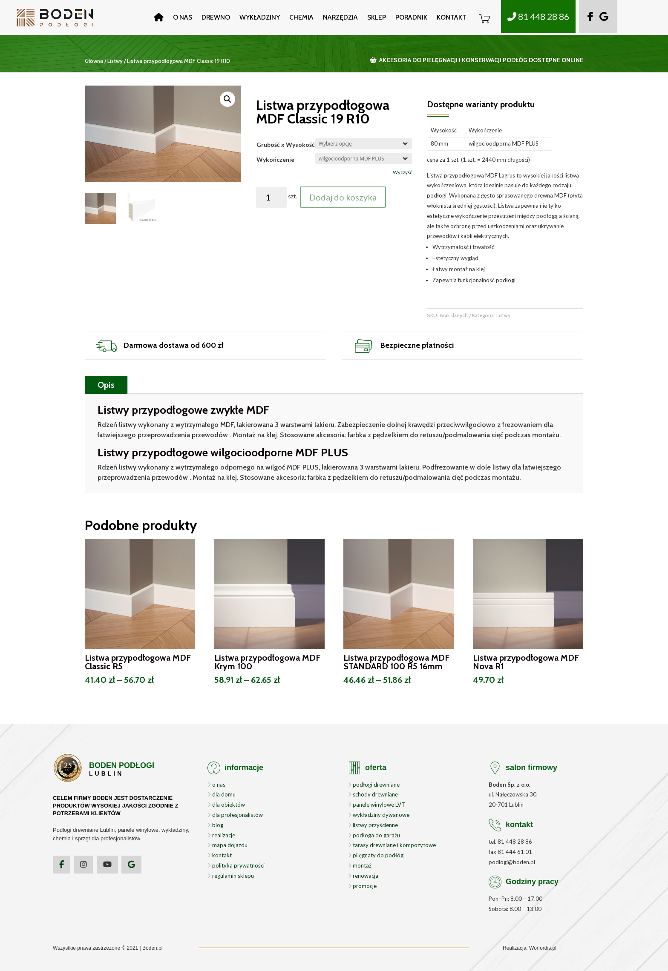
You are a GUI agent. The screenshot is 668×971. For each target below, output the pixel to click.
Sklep (376, 17)
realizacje (221, 835)
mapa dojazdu (227, 845)
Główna (94, 61)
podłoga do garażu (374, 835)
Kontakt (451, 17)
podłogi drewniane (374, 784)
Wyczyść (402, 172)
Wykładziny (259, 17)
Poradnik (411, 17)
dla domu (221, 794)
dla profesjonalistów (235, 814)
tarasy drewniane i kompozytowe (392, 845)
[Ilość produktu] (271, 197)
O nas (182, 17)
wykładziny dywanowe (378, 814)
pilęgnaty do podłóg (375, 855)
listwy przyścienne (373, 825)
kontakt (219, 855)
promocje (362, 885)
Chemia (301, 17)
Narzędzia (340, 17)
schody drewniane (373, 794)
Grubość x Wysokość (285, 144)
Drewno (216, 17)
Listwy (115, 61)
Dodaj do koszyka (343, 197)
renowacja (363, 875)
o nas (216, 784)
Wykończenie (275, 159)
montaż (359, 865)
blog (215, 825)
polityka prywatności (236, 865)
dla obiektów (226, 804)
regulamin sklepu (230, 875)
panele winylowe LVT (376, 804)
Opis (106, 385)
